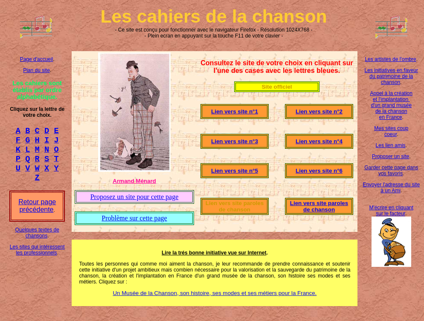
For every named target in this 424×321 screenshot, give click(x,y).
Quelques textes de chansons (37, 240)
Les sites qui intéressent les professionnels (37, 257)
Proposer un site (390, 156)
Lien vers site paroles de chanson (319, 206)
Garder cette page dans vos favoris (391, 170)
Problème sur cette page (134, 218)
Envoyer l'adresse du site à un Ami (391, 188)
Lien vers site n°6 (319, 171)
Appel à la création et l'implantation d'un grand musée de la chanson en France (391, 105)
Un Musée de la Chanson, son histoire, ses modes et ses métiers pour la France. (215, 293)
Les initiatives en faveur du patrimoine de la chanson (391, 76)
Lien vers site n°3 (234, 141)
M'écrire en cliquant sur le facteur (391, 211)
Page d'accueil (36, 59)
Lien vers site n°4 (319, 141)
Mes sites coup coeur (391, 131)
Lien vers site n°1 (234, 111)
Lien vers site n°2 (319, 111)
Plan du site (36, 70)
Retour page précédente (37, 213)
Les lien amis (391, 145)
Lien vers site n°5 (234, 171)
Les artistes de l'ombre (390, 59)
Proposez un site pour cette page (134, 196)
